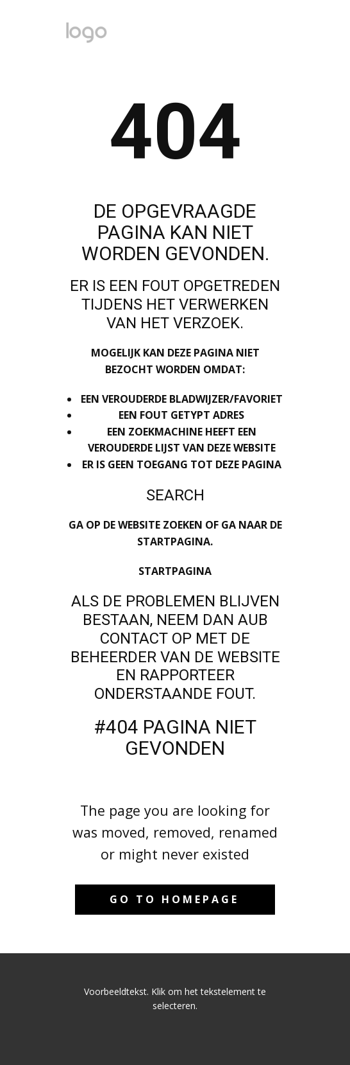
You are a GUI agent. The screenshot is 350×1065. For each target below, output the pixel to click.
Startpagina (175, 571)
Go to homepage (174, 899)
